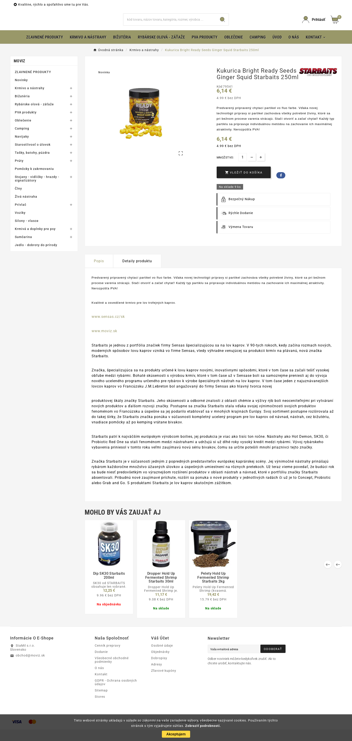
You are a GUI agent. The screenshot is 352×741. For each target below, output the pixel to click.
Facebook (280, 187)
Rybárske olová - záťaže (34, 115)
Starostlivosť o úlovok (33, 156)
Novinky (21, 91)
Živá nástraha (26, 208)
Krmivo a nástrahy (29, 99)
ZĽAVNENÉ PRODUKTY (33, 83)
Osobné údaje (162, 657)
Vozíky (20, 224)
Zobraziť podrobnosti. (203, 726)
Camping (22, 140)
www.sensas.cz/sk (108, 328)
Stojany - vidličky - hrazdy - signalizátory (37, 190)
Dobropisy (159, 669)
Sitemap (101, 702)
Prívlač (20, 216)
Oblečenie (23, 132)
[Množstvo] (242, 169)
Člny (18, 200)
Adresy (156, 676)
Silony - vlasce (27, 232)
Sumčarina (23, 248)
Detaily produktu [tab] (137, 272)
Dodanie (101, 663)
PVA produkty (26, 124)
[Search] (222, 25)
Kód (220, 98)
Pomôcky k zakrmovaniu (34, 180)
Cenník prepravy (108, 657)
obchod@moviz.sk (30, 667)
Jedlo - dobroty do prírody (36, 256)
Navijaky (22, 148)
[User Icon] (313, 25)
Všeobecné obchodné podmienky (112, 671)
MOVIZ (19, 72)
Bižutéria (22, 107)
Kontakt (101, 685)
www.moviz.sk (104, 342)
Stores (100, 708)
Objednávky (160, 663)
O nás (99, 679)
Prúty (19, 172)
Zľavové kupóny (163, 682)
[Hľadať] (170, 25)
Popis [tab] (99, 272)
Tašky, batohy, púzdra (32, 164)
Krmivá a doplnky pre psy (35, 240)
